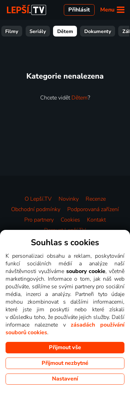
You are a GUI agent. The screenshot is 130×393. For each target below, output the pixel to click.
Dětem (90, 31)
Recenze (96, 199)
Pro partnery (39, 220)
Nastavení (65, 379)
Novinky (69, 199)
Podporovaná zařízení (93, 209)
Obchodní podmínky (35, 209)
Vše (14, 31)
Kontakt (96, 220)
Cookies (70, 220)
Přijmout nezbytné (65, 363)
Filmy (36, 31)
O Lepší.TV (38, 199)
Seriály (62, 31)
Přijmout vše (65, 347)
